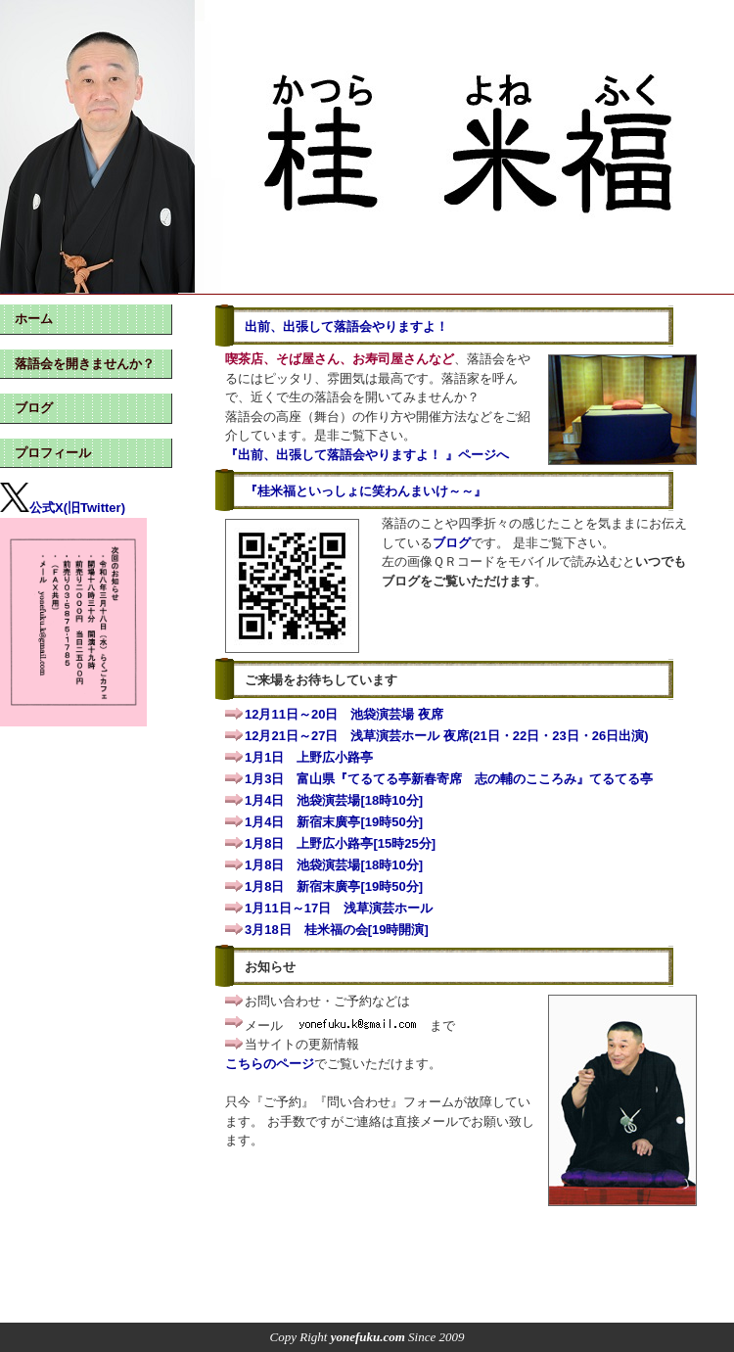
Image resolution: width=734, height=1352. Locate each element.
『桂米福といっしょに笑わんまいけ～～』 (365, 491)
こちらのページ (269, 1063)
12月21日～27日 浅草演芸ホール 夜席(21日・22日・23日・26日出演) (447, 735)
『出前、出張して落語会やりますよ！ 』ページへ (367, 454)
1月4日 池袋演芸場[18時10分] (334, 800)
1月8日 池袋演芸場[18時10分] (334, 865)
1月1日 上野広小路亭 (309, 757)
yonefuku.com (368, 1336)
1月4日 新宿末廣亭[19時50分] (334, 822)
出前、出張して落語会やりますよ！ (346, 326)
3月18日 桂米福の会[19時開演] (337, 929)
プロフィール (53, 452)
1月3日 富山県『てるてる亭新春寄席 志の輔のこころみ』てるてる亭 (449, 778)
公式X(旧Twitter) (62, 507)
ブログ (452, 543)
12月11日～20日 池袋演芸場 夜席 (344, 714)
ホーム (34, 318)
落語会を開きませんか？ (85, 363)
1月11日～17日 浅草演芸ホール (339, 908)
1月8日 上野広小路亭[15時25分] (340, 843)
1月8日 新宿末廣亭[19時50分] (334, 886)
